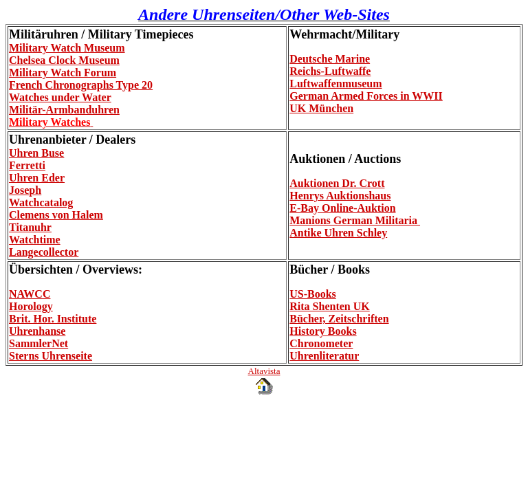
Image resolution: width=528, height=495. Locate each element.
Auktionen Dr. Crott (336, 183)
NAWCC (29, 294)
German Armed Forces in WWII (366, 96)
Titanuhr (30, 227)
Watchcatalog (41, 202)
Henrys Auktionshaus (339, 195)
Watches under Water (60, 97)
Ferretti (27, 165)
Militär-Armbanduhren (64, 110)
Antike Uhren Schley (338, 233)
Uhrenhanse (37, 331)
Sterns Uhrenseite (50, 356)
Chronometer (321, 343)
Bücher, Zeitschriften (338, 318)
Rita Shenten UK (329, 306)
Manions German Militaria (354, 220)
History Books (322, 331)
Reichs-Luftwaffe (330, 71)
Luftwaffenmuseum (335, 83)
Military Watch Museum (67, 48)
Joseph (25, 190)
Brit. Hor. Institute (52, 318)
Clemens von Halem (56, 215)
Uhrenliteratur (324, 356)
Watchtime (34, 239)
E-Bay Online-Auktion (342, 208)
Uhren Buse (36, 153)
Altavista (264, 371)
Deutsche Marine (329, 59)
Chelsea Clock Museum (64, 60)
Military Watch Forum (62, 72)
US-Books (312, 294)
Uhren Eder (37, 178)
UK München (321, 108)
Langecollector (43, 252)
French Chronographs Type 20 (81, 85)
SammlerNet (38, 343)
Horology (31, 306)
